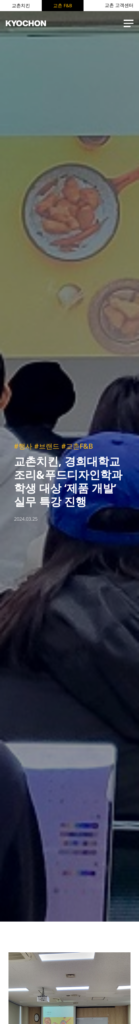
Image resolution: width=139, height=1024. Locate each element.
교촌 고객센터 (119, 5)
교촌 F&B (62, 5)
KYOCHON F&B (26, 23)
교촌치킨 (21, 5)
